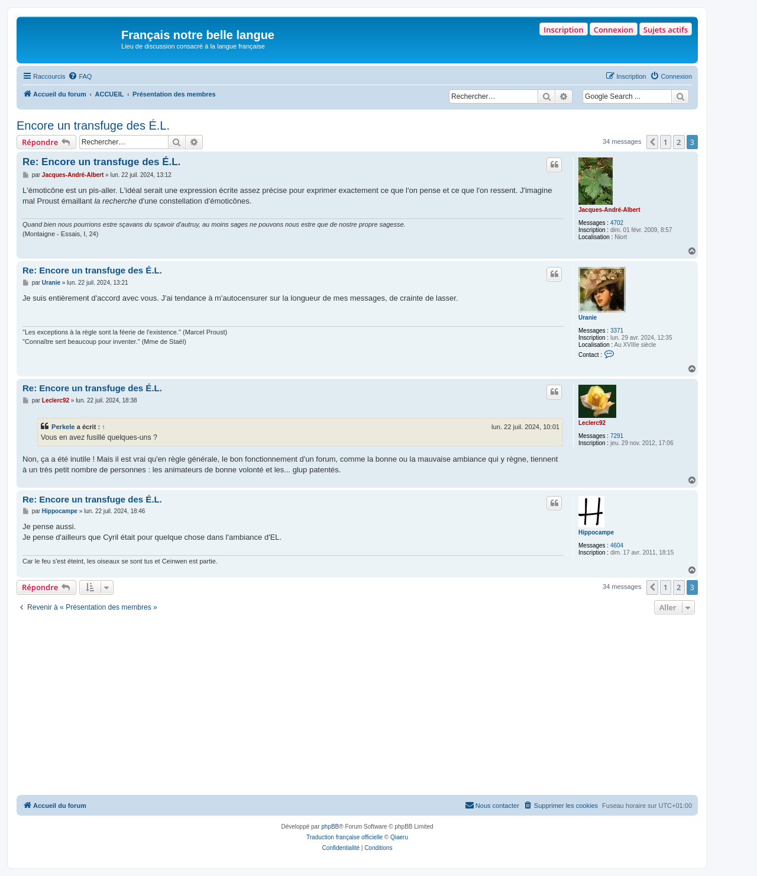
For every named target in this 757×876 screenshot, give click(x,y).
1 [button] (666, 142)
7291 (616, 436)
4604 (616, 545)
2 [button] (679, 142)
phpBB (330, 826)
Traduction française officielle (344, 837)
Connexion (613, 29)
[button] (652, 142)
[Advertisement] (357, 706)
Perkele (63, 426)
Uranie (587, 317)
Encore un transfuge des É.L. (93, 125)
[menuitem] (80, 76)
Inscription (563, 29)
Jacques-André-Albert (609, 210)
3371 (616, 330)
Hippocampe (596, 532)
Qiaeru (399, 837)
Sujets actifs (665, 29)
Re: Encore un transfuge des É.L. (101, 162)
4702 (616, 223)
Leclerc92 (592, 423)
